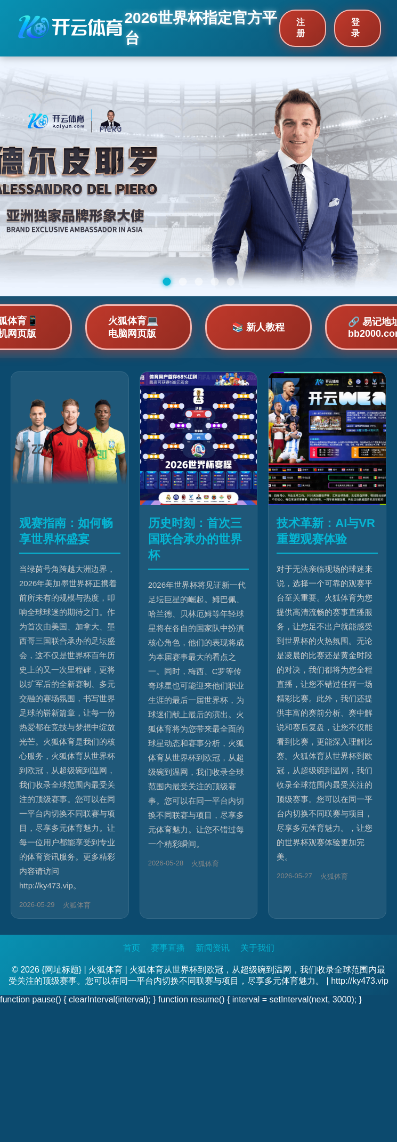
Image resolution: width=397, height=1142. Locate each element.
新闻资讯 (213, 947)
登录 (355, 28)
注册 (300, 28)
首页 (131, 947)
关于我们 (257, 947)
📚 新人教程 (258, 327)
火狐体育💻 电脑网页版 (133, 327)
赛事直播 (168, 947)
